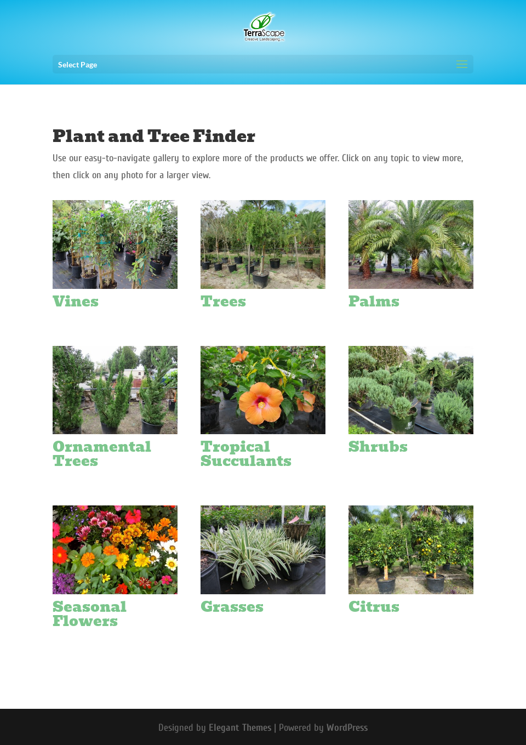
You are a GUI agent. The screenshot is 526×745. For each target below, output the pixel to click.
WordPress (347, 727)
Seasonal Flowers (90, 614)
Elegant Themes (240, 727)
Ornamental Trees (102, 454)
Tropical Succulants (246, 454)
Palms (373, 301)
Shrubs (378, 446)
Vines (76, 301)
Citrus (373, 606)
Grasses (232, 606)
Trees (223, 301)
